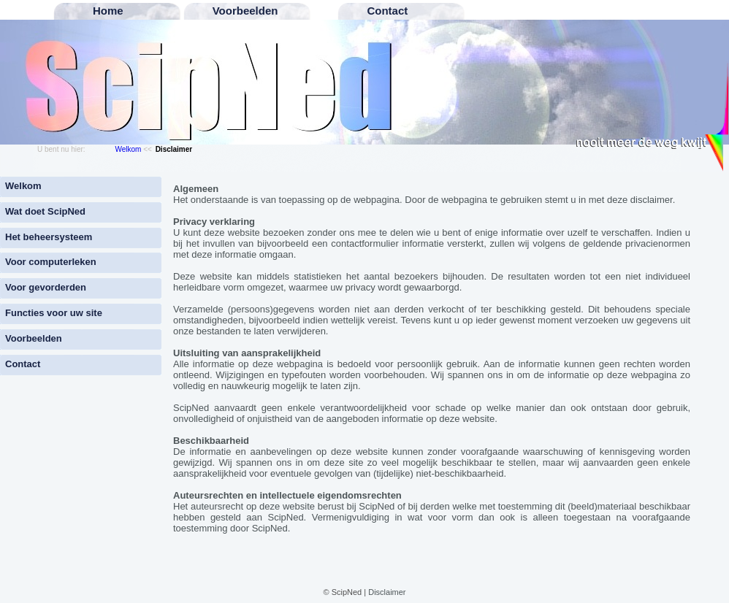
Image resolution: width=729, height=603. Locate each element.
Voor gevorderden (45, 287)
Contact (22, 363)
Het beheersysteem (48, 236)
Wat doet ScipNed (45, 211)
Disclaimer (386, 592)
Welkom (128, 149)
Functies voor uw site (53, 312)
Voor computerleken (50, 261)
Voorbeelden (33, 338)
